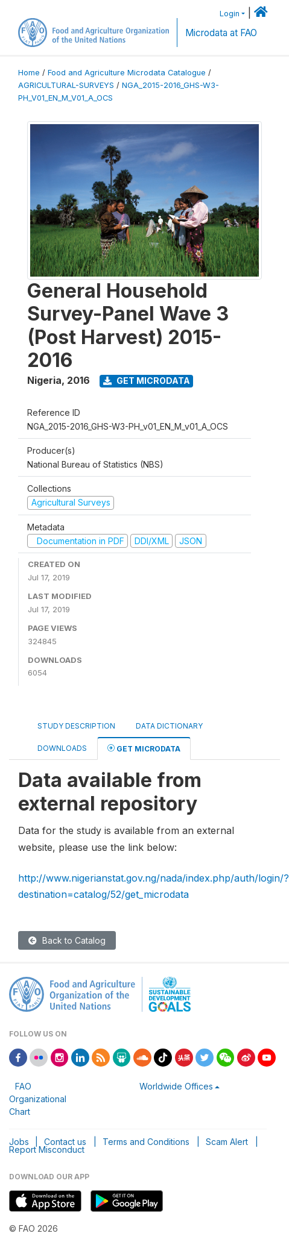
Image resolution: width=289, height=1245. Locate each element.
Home (29, 72)
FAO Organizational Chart (37, 1099)
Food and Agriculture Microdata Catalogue (127, 72)
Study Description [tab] (76, 725)
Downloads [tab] (62, 748)
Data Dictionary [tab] (169, 725)
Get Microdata (146, 380)
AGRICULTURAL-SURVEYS (66, 85)
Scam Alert (227, 1142)
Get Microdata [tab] (143, 748)
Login (230, 13)
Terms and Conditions (146, 1142)
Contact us (65, 1142)
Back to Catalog (67, 940)
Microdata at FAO (221, 33)
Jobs (19, 1142)
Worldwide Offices (176, 1086)
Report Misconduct (46, 1149)
